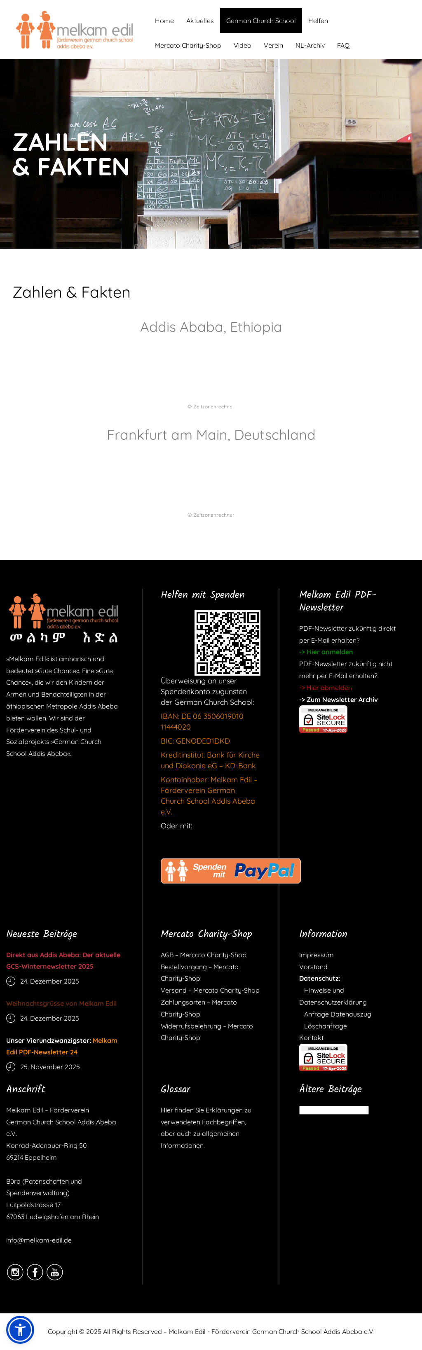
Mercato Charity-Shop (188, 45)
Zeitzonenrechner (213, 406)
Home (164, 20)
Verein (273, 45)
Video (242, 45)
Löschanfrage (323, 1026)
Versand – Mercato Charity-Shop (210, 990)
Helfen (318, 20)
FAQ (343, 45)
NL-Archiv (310, 45)
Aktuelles (200, 20)
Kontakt (311, 1037)
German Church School (261, 20)
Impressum (316, 955)
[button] (20, 1330)
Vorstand (313, 967)
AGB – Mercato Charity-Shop (203, 955)
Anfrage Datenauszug (335, 1014)
